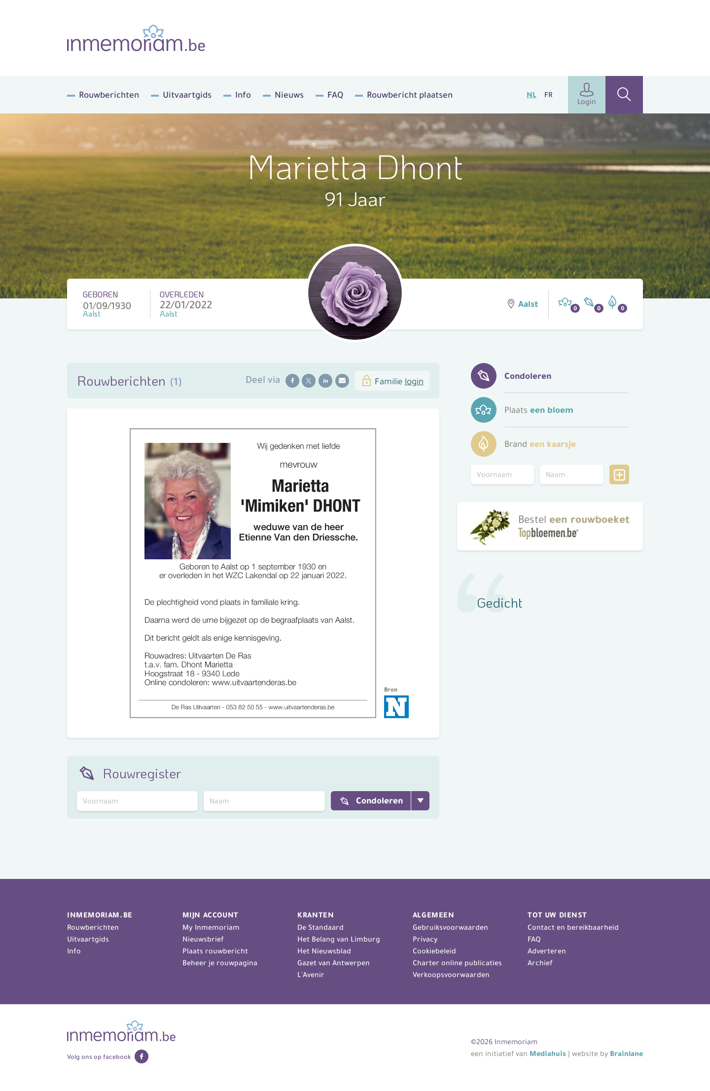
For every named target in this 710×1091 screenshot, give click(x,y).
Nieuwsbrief (203, 939)
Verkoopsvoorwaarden (451, 975)
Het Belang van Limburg (338, 939)
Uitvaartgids (187, 95)
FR (548, 95)
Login (586, 94)
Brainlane (626, 1053)
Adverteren (547, 951)
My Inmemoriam (211, 927)
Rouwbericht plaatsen (410, 95)
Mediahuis (548, 1053)
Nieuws (289, 95)
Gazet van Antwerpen (333, 963)
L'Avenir (310, 975)
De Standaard (320, 927)
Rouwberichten (109, 95)
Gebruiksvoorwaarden (450, 927)
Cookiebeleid (434, 951)
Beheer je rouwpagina (219, 963)
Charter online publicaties (457, 963)
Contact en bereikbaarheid (573, 927)
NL (531, 95)
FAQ (335, 95)
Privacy (425, 939)
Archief (540, 963)
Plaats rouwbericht (215, 951)
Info (243, 95)
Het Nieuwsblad (324, 951)
